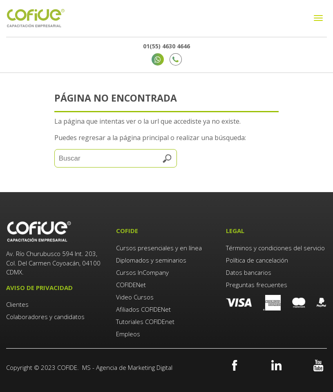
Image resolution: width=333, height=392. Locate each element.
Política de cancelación (257, 260)
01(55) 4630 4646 (166, 46)
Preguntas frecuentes (256, 285)
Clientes (18, 304)
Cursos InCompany (142, 272)
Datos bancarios (248, 272)
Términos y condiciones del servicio (275, 248)
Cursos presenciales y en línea (159, 248)
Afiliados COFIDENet (143, 309)
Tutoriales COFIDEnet (145, 321)
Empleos (128, 334)
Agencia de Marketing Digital (134, 367)
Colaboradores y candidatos (45, 317)
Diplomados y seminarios (151, 260)
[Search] (115, 158)
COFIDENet (131, 285)
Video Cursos (135, 297)
